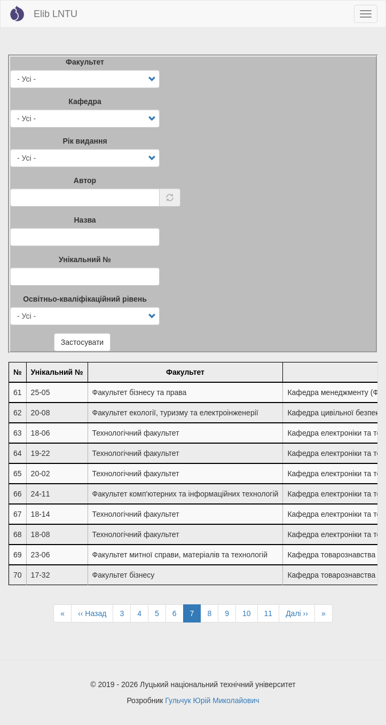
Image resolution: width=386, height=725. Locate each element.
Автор (85, 180)
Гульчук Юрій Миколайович (212, 700)
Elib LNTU (55, 14)
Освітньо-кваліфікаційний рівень (85, 299)
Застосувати (82, 342)
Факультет (85, 62)
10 (250, 613)
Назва (85, 220)
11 (272, 613)
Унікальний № (85, 259)
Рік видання (84, 141)
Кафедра (84, 101)
